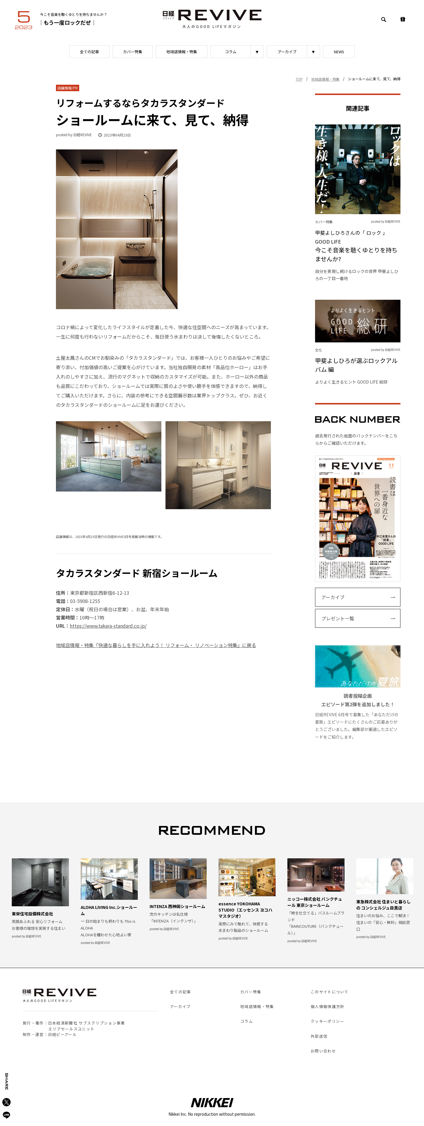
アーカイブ (287, 51)
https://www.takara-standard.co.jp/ (108, 625)
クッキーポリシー (327, 1021)
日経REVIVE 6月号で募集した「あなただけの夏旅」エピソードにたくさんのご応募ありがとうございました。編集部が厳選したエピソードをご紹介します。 (357, 692)
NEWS (339, 51)
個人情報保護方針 (327, 1006)
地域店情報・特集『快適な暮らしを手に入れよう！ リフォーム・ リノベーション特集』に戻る (156, 645)
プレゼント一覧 (337, 618)
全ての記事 (89, 51)
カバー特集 (132, 51)
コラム (230, 51)
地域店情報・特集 (181, 51)
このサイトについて (330, 992)
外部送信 (319, 1036)
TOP (299, 78)
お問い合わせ (323, 1051)
